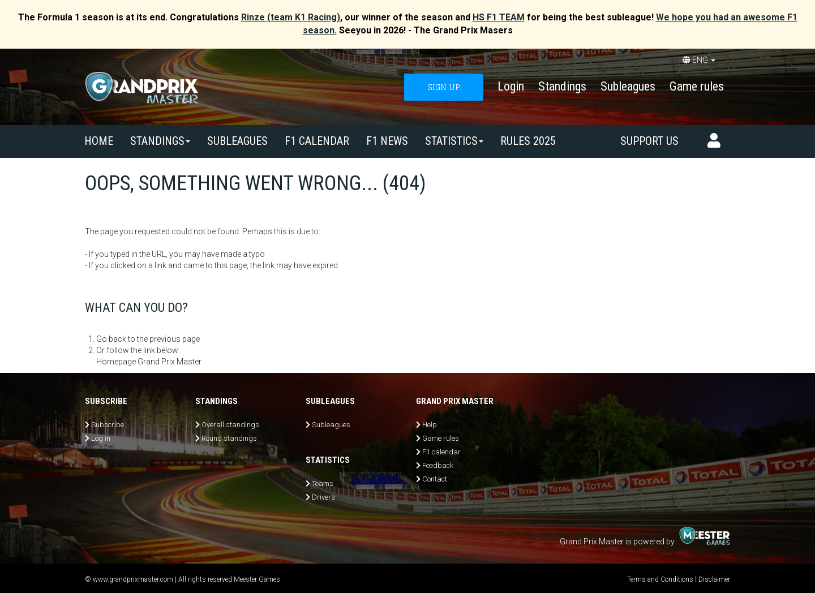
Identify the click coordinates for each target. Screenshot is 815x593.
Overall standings (230, 424)
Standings (562, 86)
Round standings (229, 438)
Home (98, 141)
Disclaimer (714, 579)
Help (429, 424)
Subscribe (107, 424)
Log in (100, 438)
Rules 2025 (528, 141)
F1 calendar (317, 141)
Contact (434, 479)
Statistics (454, 141)
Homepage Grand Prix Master (148, 361)
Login (510, 86)
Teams (322, 483)
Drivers (323, 497)
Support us (649, 141)
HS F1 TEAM (499, 17)
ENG (699, 60)
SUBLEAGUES (237, 141)
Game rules (697, 86)
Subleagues (627, 86)
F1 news (387, 141)
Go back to (115, 338)
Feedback (437, 465)
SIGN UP (443, 87)
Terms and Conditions (660, 579)
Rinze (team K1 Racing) (290, 17)
